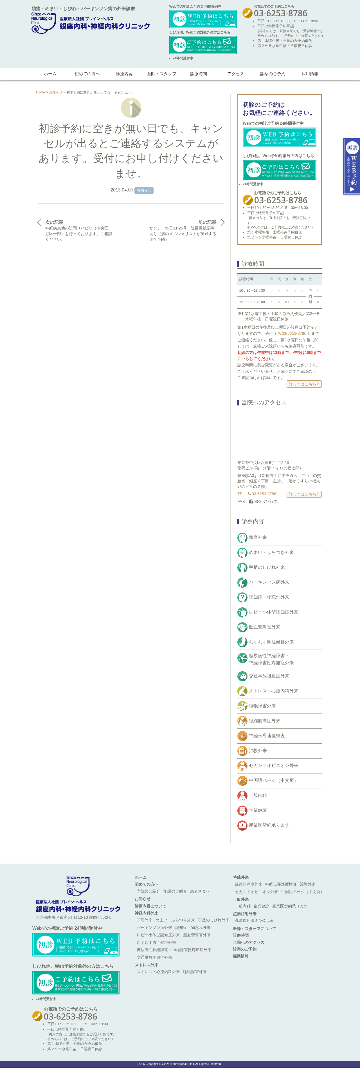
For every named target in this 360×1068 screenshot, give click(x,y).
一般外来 (241, 899)
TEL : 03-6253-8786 (256, 494)
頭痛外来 (258, 537)
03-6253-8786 (292, 333)
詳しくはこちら (304, 383)
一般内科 (258, 795)
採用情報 (310, 73)
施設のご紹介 (175, 891)
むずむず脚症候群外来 (271, 641)
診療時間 (198, 73)
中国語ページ (273, 780)
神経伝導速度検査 (267, 735)
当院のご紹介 (148, 891)
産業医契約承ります (269, 825)
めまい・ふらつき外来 (271, 552)
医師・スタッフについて (254, 928)
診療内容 (124, 73)
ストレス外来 (146, 965)
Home (40, 92)
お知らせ (55, 92)
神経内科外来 (146, 913)
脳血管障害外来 (264, 627)
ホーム (50, 73)
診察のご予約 (272, 73)
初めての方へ (87, 73)
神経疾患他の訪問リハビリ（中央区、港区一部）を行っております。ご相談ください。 (78, 230)
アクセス (235, 73)
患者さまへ (200, 891)
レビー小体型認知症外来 (273, 612)
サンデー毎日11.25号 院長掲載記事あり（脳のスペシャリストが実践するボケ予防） (183, 230)
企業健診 (258, 810)
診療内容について (150, 906)
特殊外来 (241, 877)
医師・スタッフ (161, 73)
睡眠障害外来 (262, 705)
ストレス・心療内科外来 (273, 690)
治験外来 (258, 750)
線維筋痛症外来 (264, 720)
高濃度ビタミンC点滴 (254, 920)
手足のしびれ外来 (267, 567)
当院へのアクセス (248, 942)
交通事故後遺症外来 (269, 676)
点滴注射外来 (244, 913)
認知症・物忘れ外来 (269, 597)
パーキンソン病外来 (269, 582)
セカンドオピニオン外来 (273, 765)
